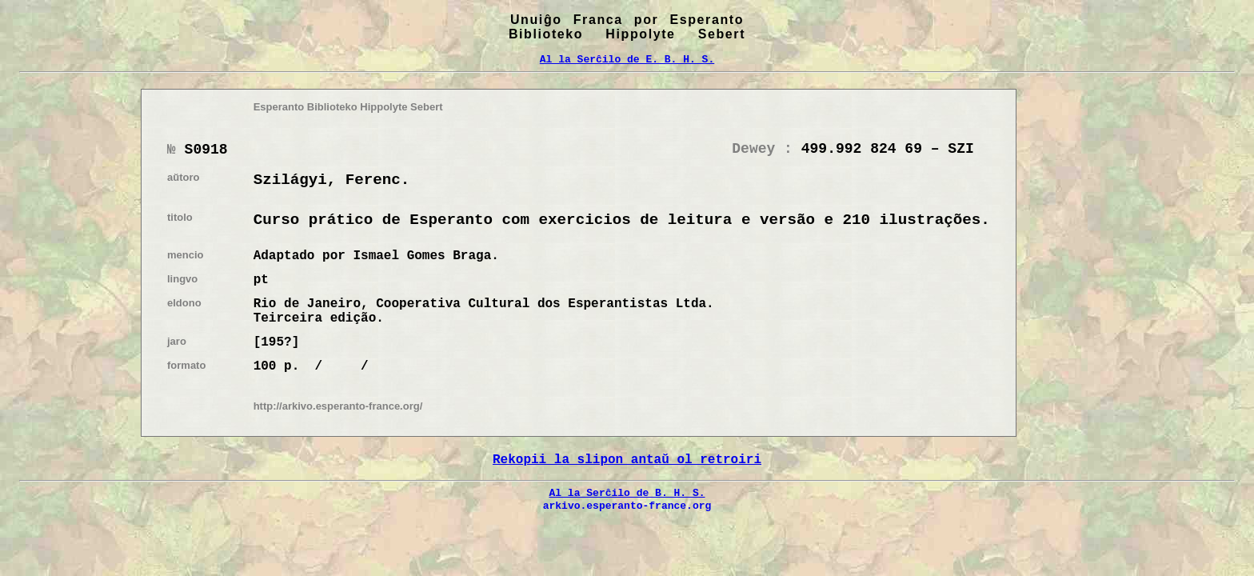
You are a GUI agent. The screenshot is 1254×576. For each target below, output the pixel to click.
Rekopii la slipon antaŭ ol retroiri (627, 460)
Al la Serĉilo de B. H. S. (627, 493)
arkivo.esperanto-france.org (627, 505)
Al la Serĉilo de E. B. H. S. (627, 59)
